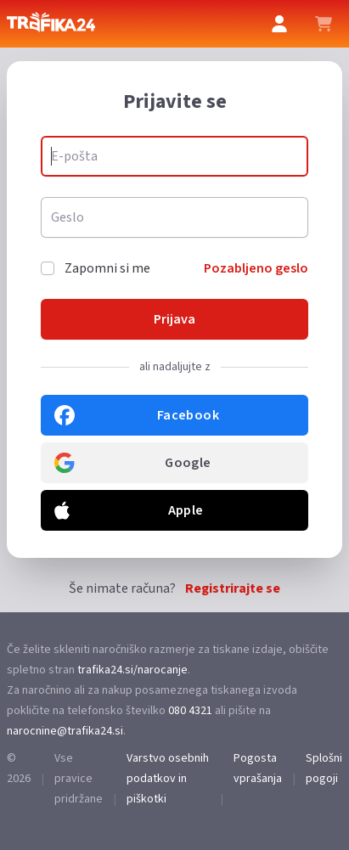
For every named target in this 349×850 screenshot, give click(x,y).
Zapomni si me (107, 268)
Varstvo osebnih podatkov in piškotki (168, 779)
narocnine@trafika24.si (65, 731)
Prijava (174, 319)
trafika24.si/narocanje (132, 669)
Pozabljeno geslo (256, 268)
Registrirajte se (232, 588)
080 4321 (190, 710)
